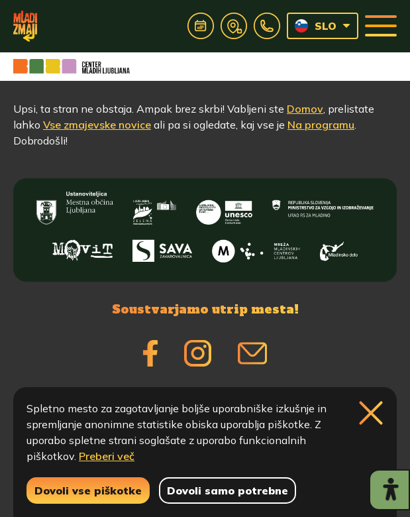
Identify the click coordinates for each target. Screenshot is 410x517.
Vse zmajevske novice (97, 124)
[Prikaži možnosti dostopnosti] (389, 489)
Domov (305, 108)
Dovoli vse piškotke (88, 490)
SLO (315, 25)
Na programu (320, 124)
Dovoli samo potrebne (227, 490)
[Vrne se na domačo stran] (25, 26)
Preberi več (106, 456)
